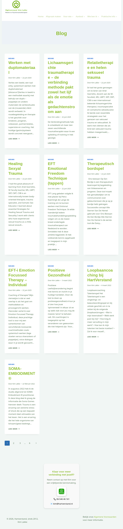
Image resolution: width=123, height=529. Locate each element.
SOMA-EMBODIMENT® (21, 373)
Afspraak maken (53, 16)
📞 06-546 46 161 (62, 499)
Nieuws (11, 58)
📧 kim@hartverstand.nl (61, 503)
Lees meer (14, 139)
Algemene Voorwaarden (105, 516)
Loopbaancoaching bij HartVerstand (100, 275)
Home (40, 16)
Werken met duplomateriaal (21, 68)
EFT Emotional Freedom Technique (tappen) (57, 173)
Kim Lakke (16, 78)
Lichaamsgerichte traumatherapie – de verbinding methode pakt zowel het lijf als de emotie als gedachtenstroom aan (61, 87)
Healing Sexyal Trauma (15, 169)
